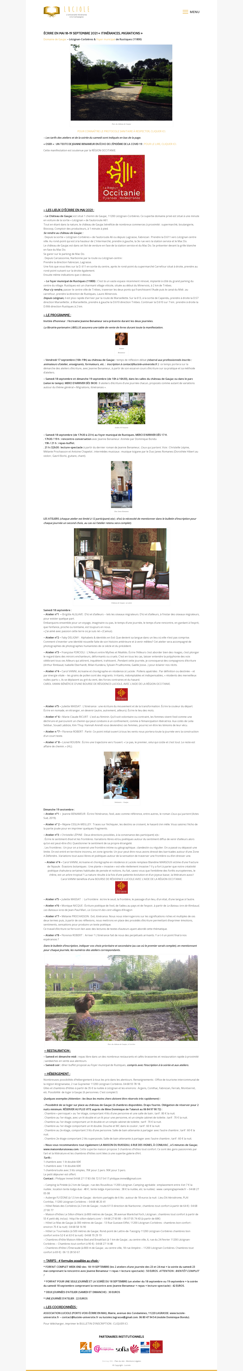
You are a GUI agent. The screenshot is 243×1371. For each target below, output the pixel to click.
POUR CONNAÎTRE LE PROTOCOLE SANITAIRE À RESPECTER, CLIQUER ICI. (121, 131)
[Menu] (190, 12)
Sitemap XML (107, 1361)
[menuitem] (190, 12)
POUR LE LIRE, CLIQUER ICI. (160, 144)
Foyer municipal (106, 39)
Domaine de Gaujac (54, 39)
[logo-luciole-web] (68, 12)
